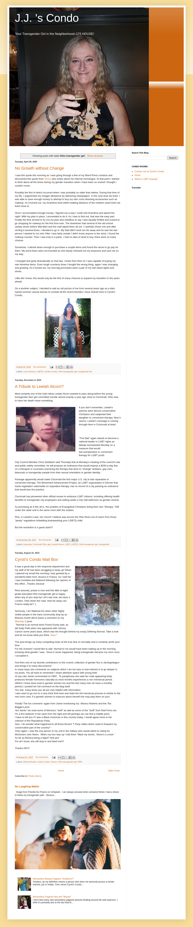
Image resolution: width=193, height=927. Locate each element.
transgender (104, 544)
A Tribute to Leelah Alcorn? (39, 386)
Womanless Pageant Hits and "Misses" (52, 896)
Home (61, 770)
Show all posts (95, 155)
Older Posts (114, 770)
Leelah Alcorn (58, 544)
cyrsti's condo (43, 762)
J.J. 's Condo (47, 18)
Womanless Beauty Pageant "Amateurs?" (53, 878)
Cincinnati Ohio (39, 544)
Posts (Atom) (34, 776)
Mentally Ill (20, 621)
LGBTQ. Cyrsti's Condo (46, 371)
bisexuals (27, 544)
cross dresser (29, 371)
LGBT (67, 544)
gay (49, 544)
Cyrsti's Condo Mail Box (36, 559)
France (54, 762)
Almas (48, 178)
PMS (80, 762)
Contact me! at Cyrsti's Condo (149, 171)
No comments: (40, 367)
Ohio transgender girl (67, 371)
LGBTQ (74, 544)
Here (53, 635)
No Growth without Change (39, 168)
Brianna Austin (29, 762)
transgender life (85, 371)
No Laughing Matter (27, 786)
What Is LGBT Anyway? (146, 179)
